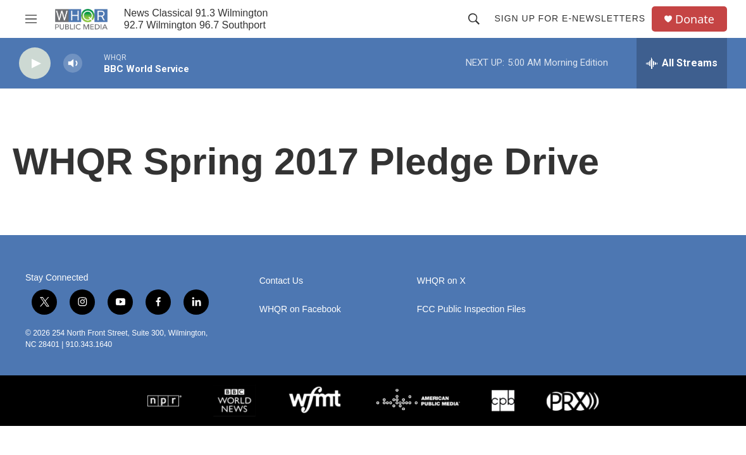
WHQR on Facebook (300, 309)
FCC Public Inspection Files (471, 309)
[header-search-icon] (474, 19)
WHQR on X (441, 281)
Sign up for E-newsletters (569, 18)
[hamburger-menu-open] (31, 19)
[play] (35, 63)
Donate (694, 19)
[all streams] (682, 63)
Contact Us (281, 281)
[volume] (73, 63)
